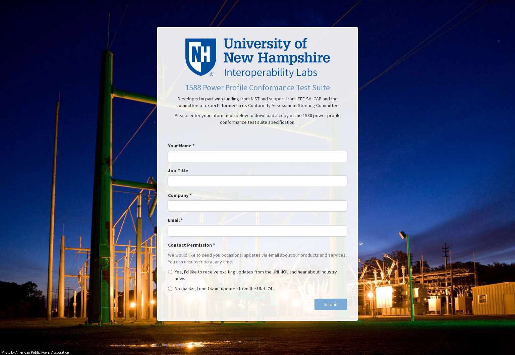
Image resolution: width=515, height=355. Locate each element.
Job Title (178, 170)
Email (175, 220)
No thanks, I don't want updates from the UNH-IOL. (221, 289)
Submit (331, 304)
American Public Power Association (42, 352)
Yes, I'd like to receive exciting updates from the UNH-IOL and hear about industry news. (252, 275)
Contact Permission (191, 245)
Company (179, 195)
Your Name (181, 146)
